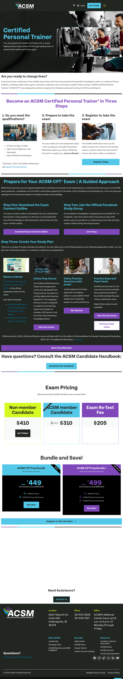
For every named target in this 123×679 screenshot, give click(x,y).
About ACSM (54, 638)
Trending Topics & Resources (108, 642)
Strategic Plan (55, 645)
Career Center (80, 648)
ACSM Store (79, 645)
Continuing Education (110, 654)
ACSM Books (106, 647)
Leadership (53, 641)
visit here (78, 339)
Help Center (79, 641)
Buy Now (31, 505)
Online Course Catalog (84, 651)
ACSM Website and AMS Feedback (59, 649)
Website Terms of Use (95, 673)
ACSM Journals (107, 650)
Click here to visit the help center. (17, 657)
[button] (105, 6)
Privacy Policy (114, 673)
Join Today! (22, 433)
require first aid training (15, 167)
